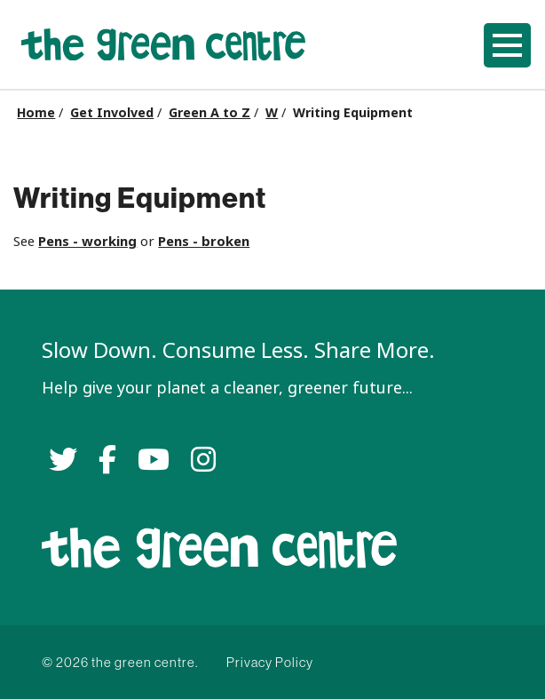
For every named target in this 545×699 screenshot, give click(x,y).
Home (36, 113)
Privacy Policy (269, 662)
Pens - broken (203, 241)
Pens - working (87, 241)
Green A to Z (209, 113)
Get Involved (112, 113)
